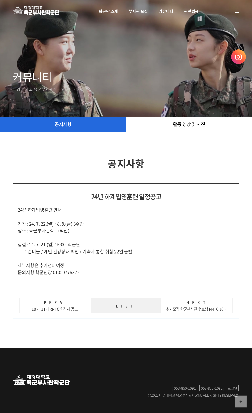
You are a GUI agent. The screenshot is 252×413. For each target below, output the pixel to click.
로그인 (232, 388)
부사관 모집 (138, 11)
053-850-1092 (211, 388)
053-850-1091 (185, 388)
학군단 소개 (108, 11)
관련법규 (191, 11)
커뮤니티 (166, 11)
